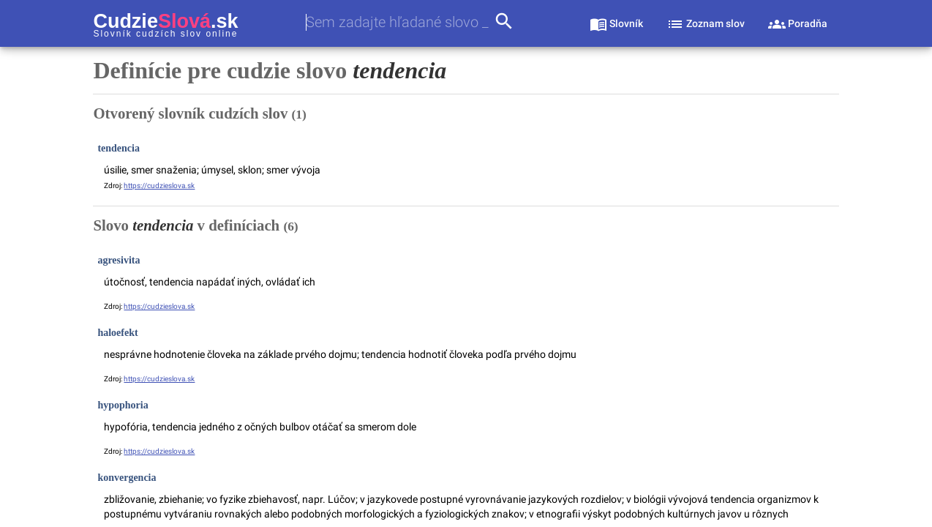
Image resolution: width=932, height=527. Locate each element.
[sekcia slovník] (616, 23)
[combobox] (399, 22)
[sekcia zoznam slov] (705, 23)
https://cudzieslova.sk (159, 186)
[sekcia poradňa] (797, 23)
